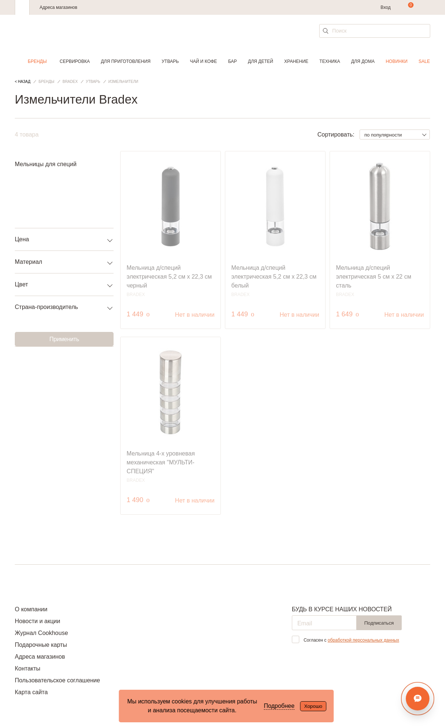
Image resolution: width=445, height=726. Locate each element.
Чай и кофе (203, 61)
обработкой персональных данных (363, 640)
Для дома (362, 61)
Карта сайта (31, 692)
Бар (232, 61)
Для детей (260, 61)
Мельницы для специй (46, 164)
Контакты (27, 668)
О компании (31, 609)
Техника (330, 61)
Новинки (397, 61)
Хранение (296, 61)
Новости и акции (37, 621)
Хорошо (313, 706)
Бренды (37, 61)
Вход (386, 7)
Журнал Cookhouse (41, 633)
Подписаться (379, 623)
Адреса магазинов (58, 7)
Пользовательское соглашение (57, 680)
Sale (424, 61)
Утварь (170, 61)
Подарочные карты (41, 645)
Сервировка (75, 61)
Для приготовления (126, 61)
